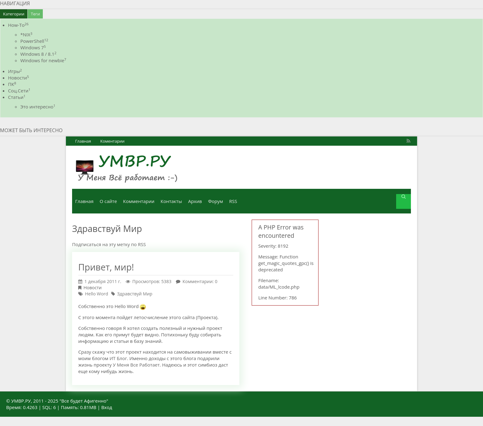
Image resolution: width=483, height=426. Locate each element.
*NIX (26, 34)
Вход (106, 407)
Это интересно (37, 106)
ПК (12, 84)
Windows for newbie (43, 60)
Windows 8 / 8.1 (38, 54)
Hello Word (96, 294)
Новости (18, 78)
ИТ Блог (118, 358)
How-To (18, 25)
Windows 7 (33, 47)
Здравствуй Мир (134, 294)
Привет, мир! (106, 267)
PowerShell (34, 41)
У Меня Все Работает (136, 365)
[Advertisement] (371, 251)
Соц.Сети (19, 90)
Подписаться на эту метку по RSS (109, 244)
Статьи (17, 97)
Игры (15, 71)
